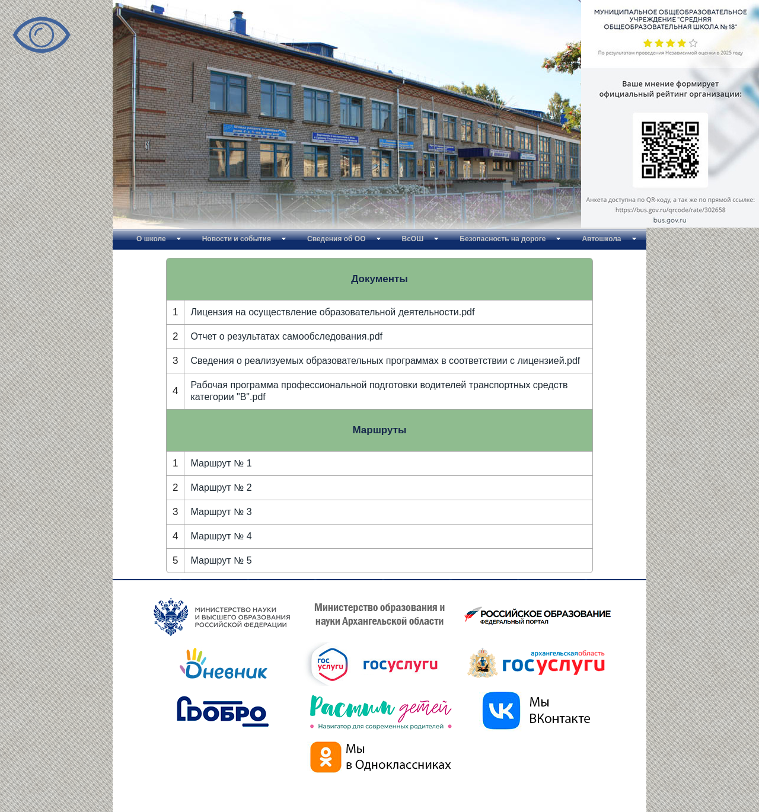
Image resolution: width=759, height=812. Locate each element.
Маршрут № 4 (220, 536)
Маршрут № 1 (220, 463)
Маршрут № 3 (220, 512)
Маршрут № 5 (220, 560)
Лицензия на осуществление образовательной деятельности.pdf (332, 312)
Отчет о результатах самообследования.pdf (286, 336)
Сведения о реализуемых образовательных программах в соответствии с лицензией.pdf (385, 361)
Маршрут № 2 (220, 487)
